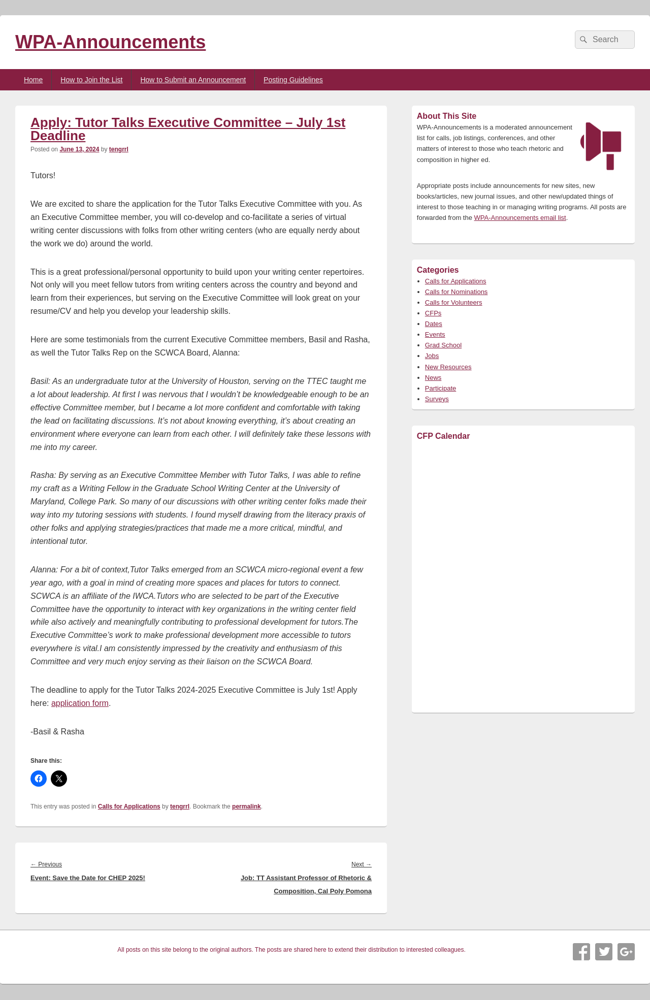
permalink (246, 806)
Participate (440, 388)
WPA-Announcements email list (520, 217)
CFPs (433, 313)
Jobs (432, 356)
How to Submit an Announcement (193, 80)
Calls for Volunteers (453, 302)
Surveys (437, 399)
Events (435, 334)
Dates (433, 324)
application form (80, 703)
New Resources (448, 367)
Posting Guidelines (293, 80)
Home (33, 80)
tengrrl (118, 149)
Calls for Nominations (456, 292)
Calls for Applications (129, 806)
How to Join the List (91, 80)
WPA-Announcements (110, 41)
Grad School (443, 345)
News (433, 377)
